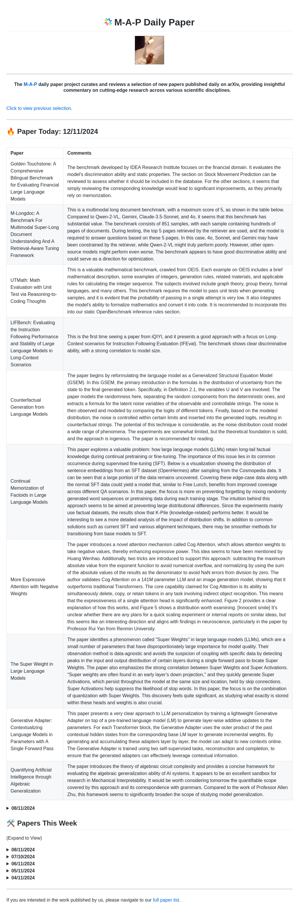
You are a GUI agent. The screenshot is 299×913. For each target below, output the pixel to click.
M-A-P (30, 84)
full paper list (166, 900)
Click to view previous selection (38, 108)
